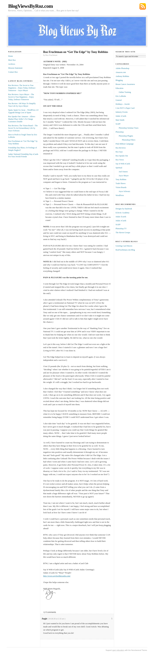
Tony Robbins (121, 179)
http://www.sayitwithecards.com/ (57, 576)
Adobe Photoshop (122, 68)
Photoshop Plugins (126, 136)
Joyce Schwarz (124, 191)
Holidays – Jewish (123, 104)
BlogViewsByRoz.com (30, 6)
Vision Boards (121, 187)
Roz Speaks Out (122, 156)
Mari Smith (120, 120)
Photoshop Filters (128, 140)
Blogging (119, 80)
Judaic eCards (121, 116)
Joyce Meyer (124, 176)
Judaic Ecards (121, 217)
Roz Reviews (121, 148)
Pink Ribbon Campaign (125, 144)
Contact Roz (13, 72)
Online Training (125, 92)
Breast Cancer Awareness (125, 84)
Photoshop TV (121, 228)
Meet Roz (12, 60)
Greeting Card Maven (124, 246)
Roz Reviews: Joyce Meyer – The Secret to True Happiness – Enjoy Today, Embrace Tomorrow (21, 97)
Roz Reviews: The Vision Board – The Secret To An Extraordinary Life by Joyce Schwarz (23, 128)
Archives (11, 64)
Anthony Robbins (122, 76)
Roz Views (120, 160)
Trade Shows (121, 183)
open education (118, 650)
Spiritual (119, 168)
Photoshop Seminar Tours (129, 128)
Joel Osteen (123, 172)
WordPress (120, 195)
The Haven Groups (123, 232)
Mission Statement (15, 68)
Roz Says (119, 152)
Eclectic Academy (123, 213)
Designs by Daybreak (124, 209)
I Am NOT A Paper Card (125, 108)
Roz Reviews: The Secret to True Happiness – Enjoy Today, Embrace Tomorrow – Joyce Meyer (21, 88)
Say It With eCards (123, 164)
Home (10, 56)
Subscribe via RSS (143, 6)
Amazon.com (121, 72)
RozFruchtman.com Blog (125, 250)
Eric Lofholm (121, 96)
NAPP (118, 124)
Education (119, 88)
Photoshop (120, 132)
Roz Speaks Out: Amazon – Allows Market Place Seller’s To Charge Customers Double (21, 119)
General (119, 100)
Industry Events (122, 112)
